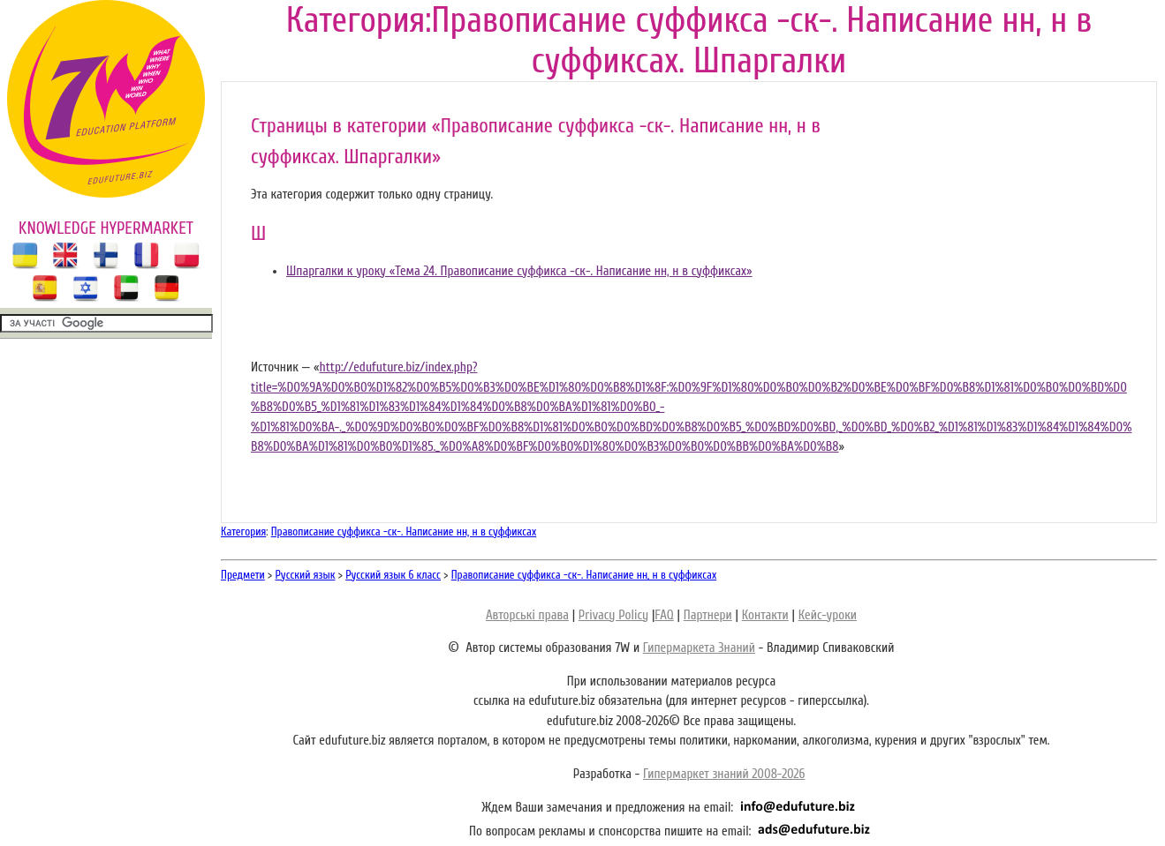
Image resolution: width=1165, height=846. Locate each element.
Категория (243, 531)
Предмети (243, 574)
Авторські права (527, 615)
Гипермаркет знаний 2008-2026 (724, 774)
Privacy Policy (613, 615)
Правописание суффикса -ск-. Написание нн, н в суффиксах (403, 531)
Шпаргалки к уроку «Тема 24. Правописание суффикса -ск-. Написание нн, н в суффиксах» (519, 271)
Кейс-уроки (827, 615)
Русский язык (306, 574)
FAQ (663, 615)
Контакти (765, 615)
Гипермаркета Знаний (699, 647)
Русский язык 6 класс (393, 574)
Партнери (708, 615)
